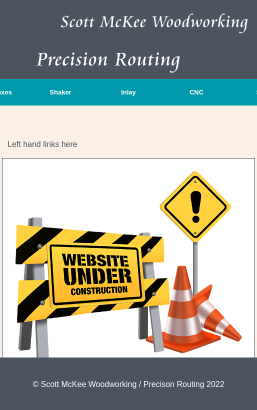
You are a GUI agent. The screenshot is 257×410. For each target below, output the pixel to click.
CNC (197, 92)
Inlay (128, 92)
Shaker (60, 92)
